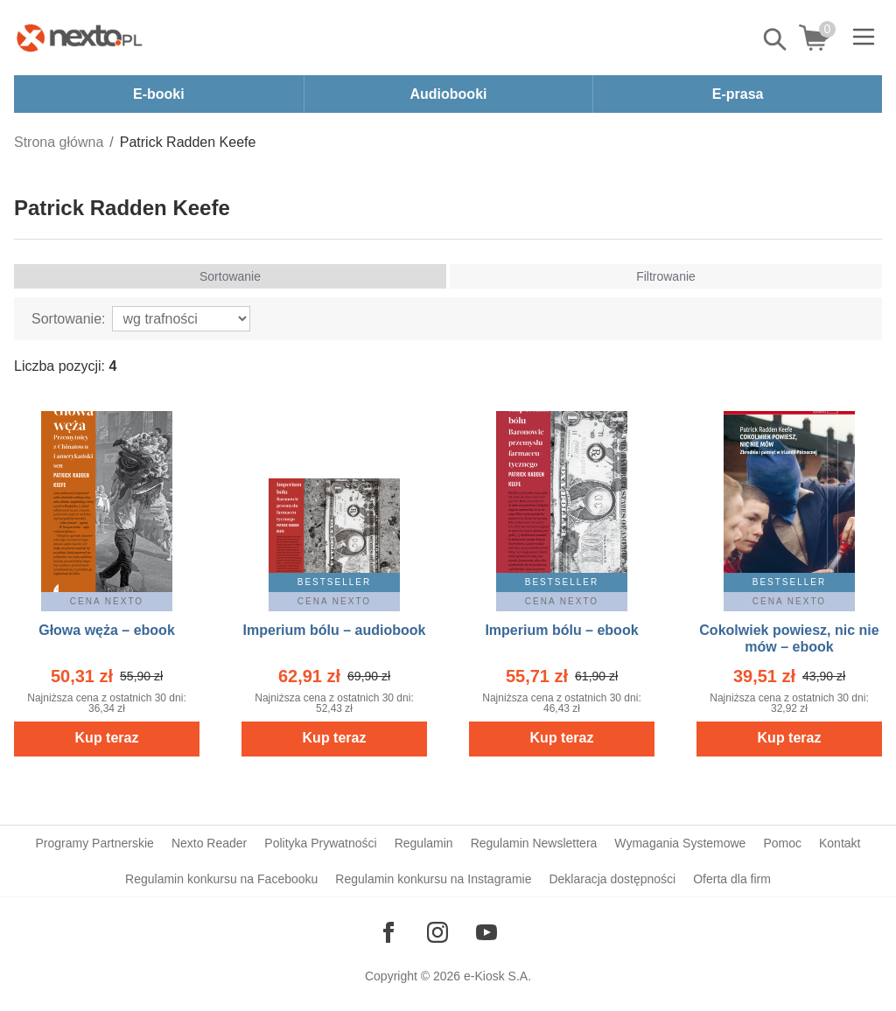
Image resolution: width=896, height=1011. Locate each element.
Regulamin (424, 843)
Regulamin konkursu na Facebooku (221, 879)
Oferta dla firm (732, 879)
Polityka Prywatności (320, 843)
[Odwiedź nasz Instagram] (438, 932)
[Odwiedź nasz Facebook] (388, 932)
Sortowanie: (69, 318)
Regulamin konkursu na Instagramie (433, 879)
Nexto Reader (209, 843)
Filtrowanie (666, 276)
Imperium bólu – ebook (561, 630)
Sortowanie (230, 276)
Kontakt (839, 843)
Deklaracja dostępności (612, 879)
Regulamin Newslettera (534, 843)
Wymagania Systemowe (680, 843)
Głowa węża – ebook (106, 630)
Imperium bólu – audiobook (334, 630)
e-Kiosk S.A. (497, 976)
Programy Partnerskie (95, 843)
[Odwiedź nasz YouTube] (486, 932)
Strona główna (58, 142)
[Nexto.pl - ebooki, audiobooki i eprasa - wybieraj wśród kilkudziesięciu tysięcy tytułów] (79, 37)
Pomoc (782, 843)
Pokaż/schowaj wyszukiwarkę (776, 39)
